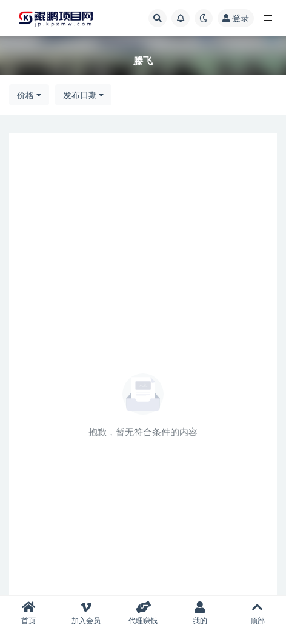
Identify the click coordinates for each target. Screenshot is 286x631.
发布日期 (80, 95)
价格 (25, 95)
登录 (235, 18)
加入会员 (85, 613)
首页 (28, 613)
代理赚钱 (143, 613)
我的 (199, 613)
